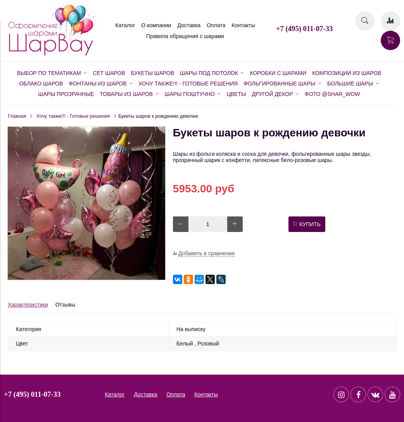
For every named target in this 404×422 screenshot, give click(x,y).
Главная (17, 116)
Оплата (216, 25)
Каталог (125, 25)
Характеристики (28, 305)
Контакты (243, 25)
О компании (156, 25)
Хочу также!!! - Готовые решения (73, 116)
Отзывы (65, 305)
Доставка (188, 25)
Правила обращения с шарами (185, 36)
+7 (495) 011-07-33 (304, 28)
